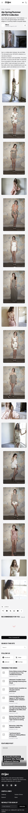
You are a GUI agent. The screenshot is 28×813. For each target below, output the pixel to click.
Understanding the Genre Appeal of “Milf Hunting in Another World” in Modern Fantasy (17, 699)
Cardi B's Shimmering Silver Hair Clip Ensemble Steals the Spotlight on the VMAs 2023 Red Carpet (17, 709)
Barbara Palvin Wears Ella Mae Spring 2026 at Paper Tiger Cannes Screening (17, 718)
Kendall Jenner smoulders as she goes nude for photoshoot (17, 689)
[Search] (26, 2)
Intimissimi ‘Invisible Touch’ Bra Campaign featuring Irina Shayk (17, 681)
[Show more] (21, 610)
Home (2, 9)
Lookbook (7, 9)
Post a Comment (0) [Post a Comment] (14, 637)
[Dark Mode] (23, 2)
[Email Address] (9, 806)
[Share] (25, 25)
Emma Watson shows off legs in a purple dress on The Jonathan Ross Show (18, 672)
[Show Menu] (2, 2)
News (16, 797)
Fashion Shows (19, 794)
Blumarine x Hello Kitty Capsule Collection (16, 726)
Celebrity (3, 794)
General (3, 797)
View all (23, 617)
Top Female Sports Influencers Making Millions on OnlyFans (17, 734)
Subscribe (22, 806)
